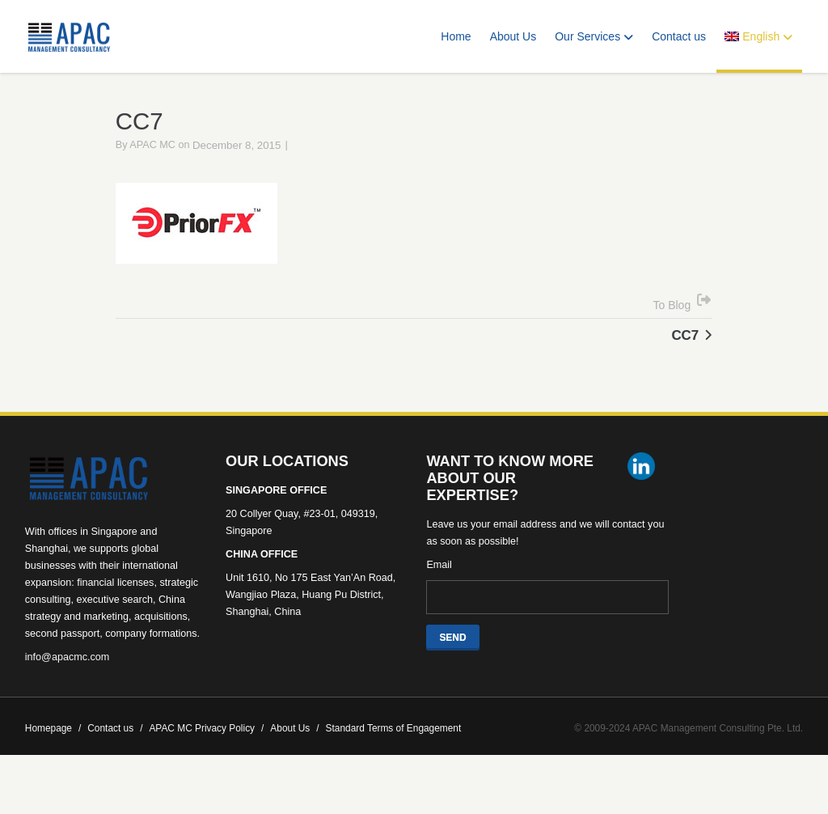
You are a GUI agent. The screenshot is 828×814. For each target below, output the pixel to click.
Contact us (679, 36)
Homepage (53, 751)
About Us (513, 36)
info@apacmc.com (67, 679)
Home (456, 36)
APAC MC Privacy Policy (206, 751)
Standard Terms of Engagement (394, 751)
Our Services (594, 36)
